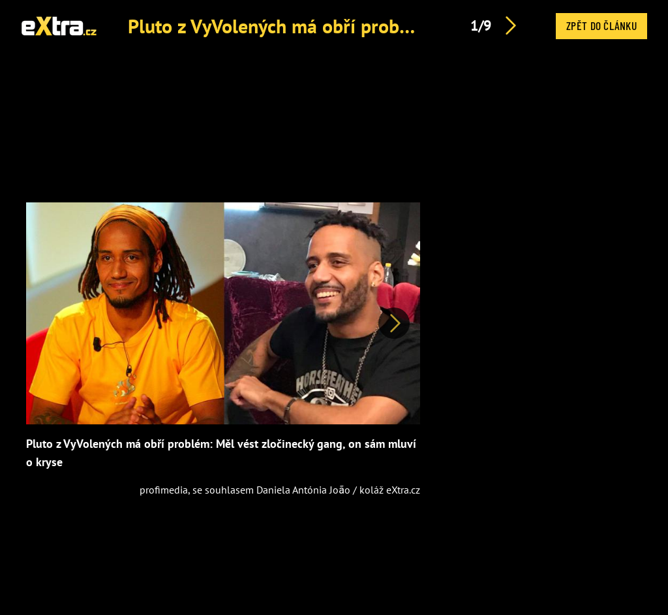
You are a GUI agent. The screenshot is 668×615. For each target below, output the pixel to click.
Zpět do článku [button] (601, 25)
